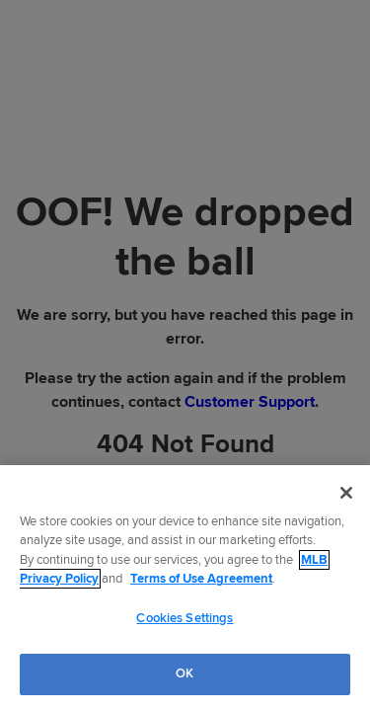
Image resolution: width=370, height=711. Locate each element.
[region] (185, 588)
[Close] (346, 492)
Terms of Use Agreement (201, 579)
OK (184, 673)
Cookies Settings (184, 618)
